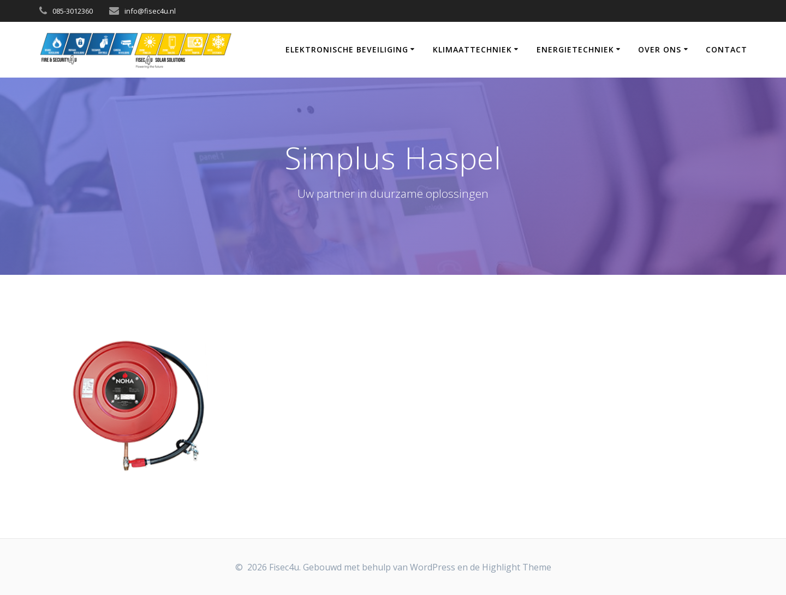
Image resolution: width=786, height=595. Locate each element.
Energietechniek (575, 49)
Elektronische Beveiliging (346, 49)
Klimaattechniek (472, 49)
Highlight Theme (516, 567)
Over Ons (659, 49)
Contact (726, 49)
